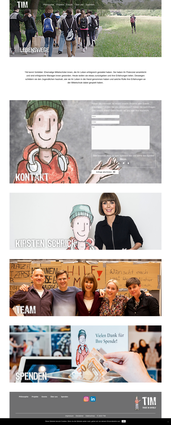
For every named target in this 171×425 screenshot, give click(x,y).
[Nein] (168, 421)
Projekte (60, 4)
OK (124, 421)
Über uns (79, 4)
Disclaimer (80, 416)
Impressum (69, 416)
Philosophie (48, 4)
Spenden (90, 4)
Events (69, 4)
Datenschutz (90, 416)
